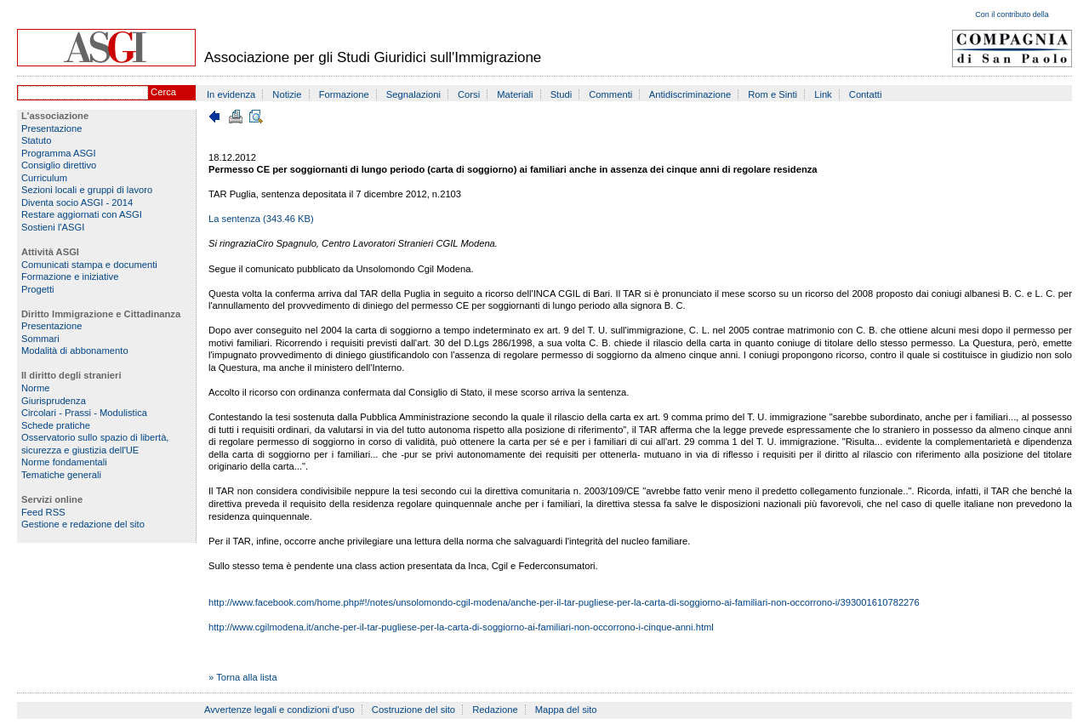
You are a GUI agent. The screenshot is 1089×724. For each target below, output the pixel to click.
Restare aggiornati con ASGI (81, 214)
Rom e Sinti (772, 94)
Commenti (610, 94)
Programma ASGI (58, 153)
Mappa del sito (566, 709)
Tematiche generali (61, 475)
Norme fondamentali (64, 462)
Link (823, 94)
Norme (35, 388)
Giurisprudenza (53, 401)
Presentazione (52, 128)
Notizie (286, 94)
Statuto (36, 140)
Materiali (515, 94)
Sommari (40, 338)
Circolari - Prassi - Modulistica (84, 413)
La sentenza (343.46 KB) (261, 219)
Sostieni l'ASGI (52, 227)
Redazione (495, 709)
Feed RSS (43, 512)
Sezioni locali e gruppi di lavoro (86, 190)
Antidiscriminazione (690, 94)
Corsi (469, 94)
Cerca (163, 92)
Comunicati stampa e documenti (89, 264)
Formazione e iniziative (69, 276)
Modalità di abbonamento (74, 350)
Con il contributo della (1012, 14)
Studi (561, 94)
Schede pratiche (55, 425)
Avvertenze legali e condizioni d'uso (279, 709)
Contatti (865, 94)
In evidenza (231, 94)
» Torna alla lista (242, 677)
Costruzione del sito (413, 709)
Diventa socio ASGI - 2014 (77, 202)
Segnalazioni (413, 94)
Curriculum (44, 178)
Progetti (37, 289)
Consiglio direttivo (58, 165)
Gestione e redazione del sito (83, 524)
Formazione (344, 94)
